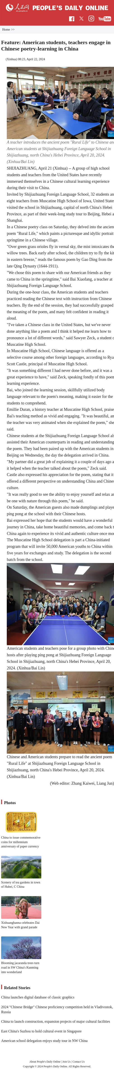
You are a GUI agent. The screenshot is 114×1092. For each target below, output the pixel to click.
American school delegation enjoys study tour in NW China (44, 1041)
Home (6, 29)
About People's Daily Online (44, 1061)
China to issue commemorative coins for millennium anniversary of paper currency (20, 842)
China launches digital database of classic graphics (37, 997)
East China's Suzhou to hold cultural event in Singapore (41, 1031)
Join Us (66, 1061)
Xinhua (11, 59)
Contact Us (78, 1061)
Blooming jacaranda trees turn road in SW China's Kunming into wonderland (20, 967)
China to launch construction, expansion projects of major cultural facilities (55, 1021)
